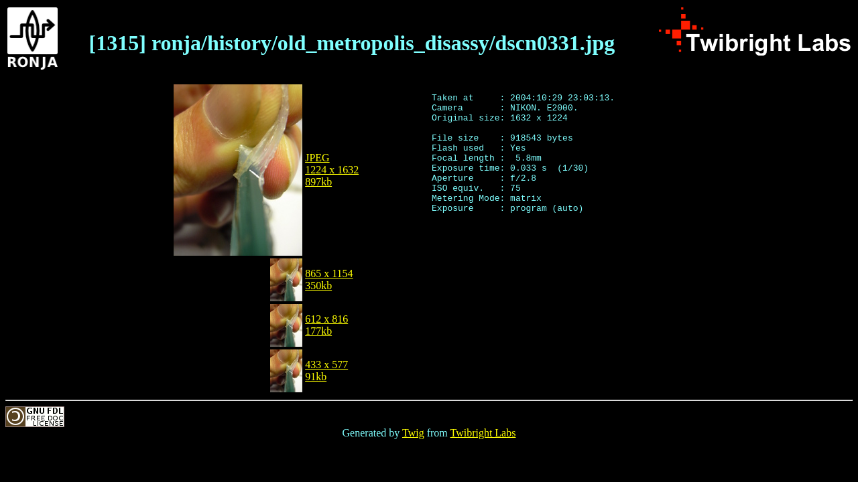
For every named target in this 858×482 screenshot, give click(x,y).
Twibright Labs (482, 432)
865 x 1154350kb (329, 279)
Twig (413, 432)
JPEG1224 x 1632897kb (332, 169)
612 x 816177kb (326, 325)
